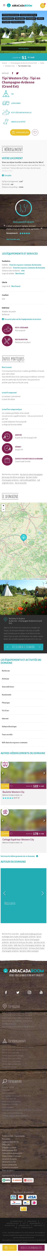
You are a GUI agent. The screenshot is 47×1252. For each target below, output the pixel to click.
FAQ (16, 1227)
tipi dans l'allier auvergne (29, 951)
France (4, 63)
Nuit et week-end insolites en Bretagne (17, 1015)
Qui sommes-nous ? (16, 1221)
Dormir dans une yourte (11, 1061)
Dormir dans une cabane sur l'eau (15, 1050)
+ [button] (3, 506)
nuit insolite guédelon (28, 480)
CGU (24, 1223)
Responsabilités (34, 1223)
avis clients (23, 1243)
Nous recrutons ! (8, 1170)
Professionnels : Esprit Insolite (13, 1136)
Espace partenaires (9, 1165)
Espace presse (32, 1221)
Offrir (11, 1248)
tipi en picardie (20, 483)
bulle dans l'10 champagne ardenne (27, 945)
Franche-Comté (8, 1087)
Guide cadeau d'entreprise (12, 1113)
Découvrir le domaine (23, 647)
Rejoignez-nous (24, 1225)
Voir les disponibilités (31, 1248)
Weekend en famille (10, 1104)
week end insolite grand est (30, 934)
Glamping (6, 1090)
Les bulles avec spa (9, 1099)
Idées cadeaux (8, 1107)
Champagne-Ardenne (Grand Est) (24, 63)
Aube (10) (13, 621)
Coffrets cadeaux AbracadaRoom (15, 1116)
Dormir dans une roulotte (11, 1058)
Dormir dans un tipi (9, 1067)
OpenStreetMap (34, 579)
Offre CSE (6, 1145)
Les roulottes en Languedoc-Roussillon (16, 1096)
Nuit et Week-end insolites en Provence (17, 1021)
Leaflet (24, 579)
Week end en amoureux (11, 1102)
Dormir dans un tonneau (11, 1064)
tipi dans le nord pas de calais (21, 942)
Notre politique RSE (9, 1150)
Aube (42, 63)
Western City (10, 66)
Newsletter (6, 1139)
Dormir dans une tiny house (12, 1056)
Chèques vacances (9, 1148)
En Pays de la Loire (9, 1024)
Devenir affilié (10, 1225)
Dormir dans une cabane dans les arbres (17, 1047)
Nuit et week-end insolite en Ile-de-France (18, 1027)
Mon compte (38, 1225)
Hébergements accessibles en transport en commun (22, 1110)
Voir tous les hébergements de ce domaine (18, 856)
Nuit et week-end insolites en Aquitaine (17, 1012)
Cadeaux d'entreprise (10, 1142)
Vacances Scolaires (9, 1159)
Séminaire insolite (9, 1162)
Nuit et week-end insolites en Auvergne (17, 1018)
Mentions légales (13, 1223)
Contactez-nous (26, 1227)
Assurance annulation (10, 1167)
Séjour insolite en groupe (11, 1156)
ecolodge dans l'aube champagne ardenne (18, 937)
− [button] (3, 510)
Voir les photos (23, 48)
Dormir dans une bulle (10, 1053)
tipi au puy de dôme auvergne (13, 477)
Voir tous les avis (13, 239)
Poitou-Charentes (8, 1093)
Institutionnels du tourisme (12, 1153)
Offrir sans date (22, 132)
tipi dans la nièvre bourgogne (31, 474)
